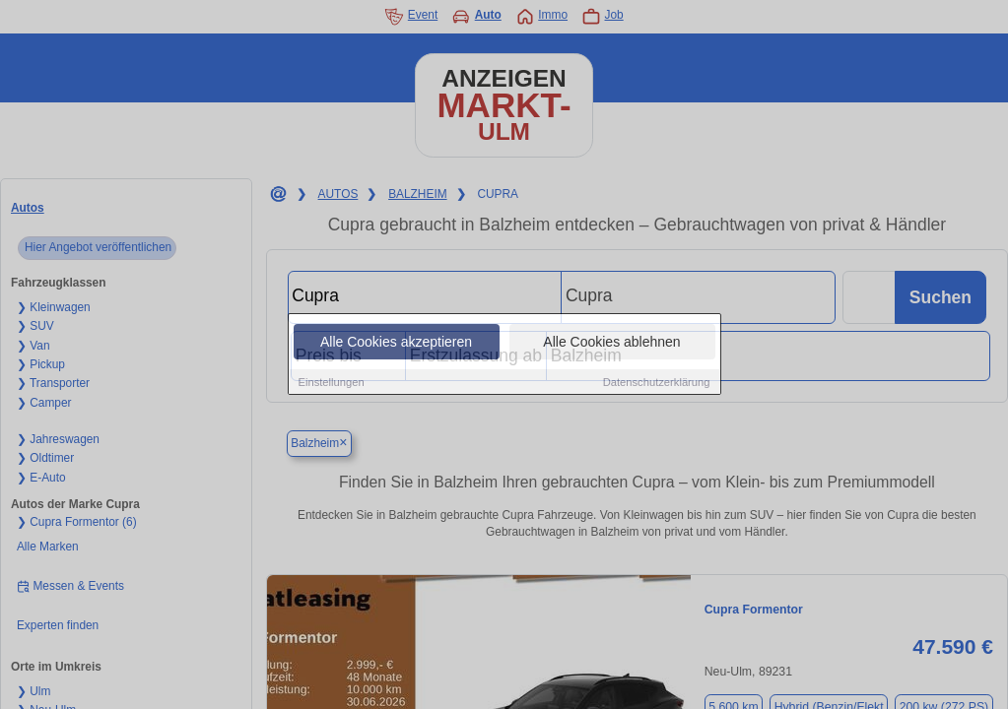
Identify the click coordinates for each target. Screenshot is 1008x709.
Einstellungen (332, 383)
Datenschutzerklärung (656, 383)
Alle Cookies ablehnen (611, 343)
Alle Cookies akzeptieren (396, 343)
